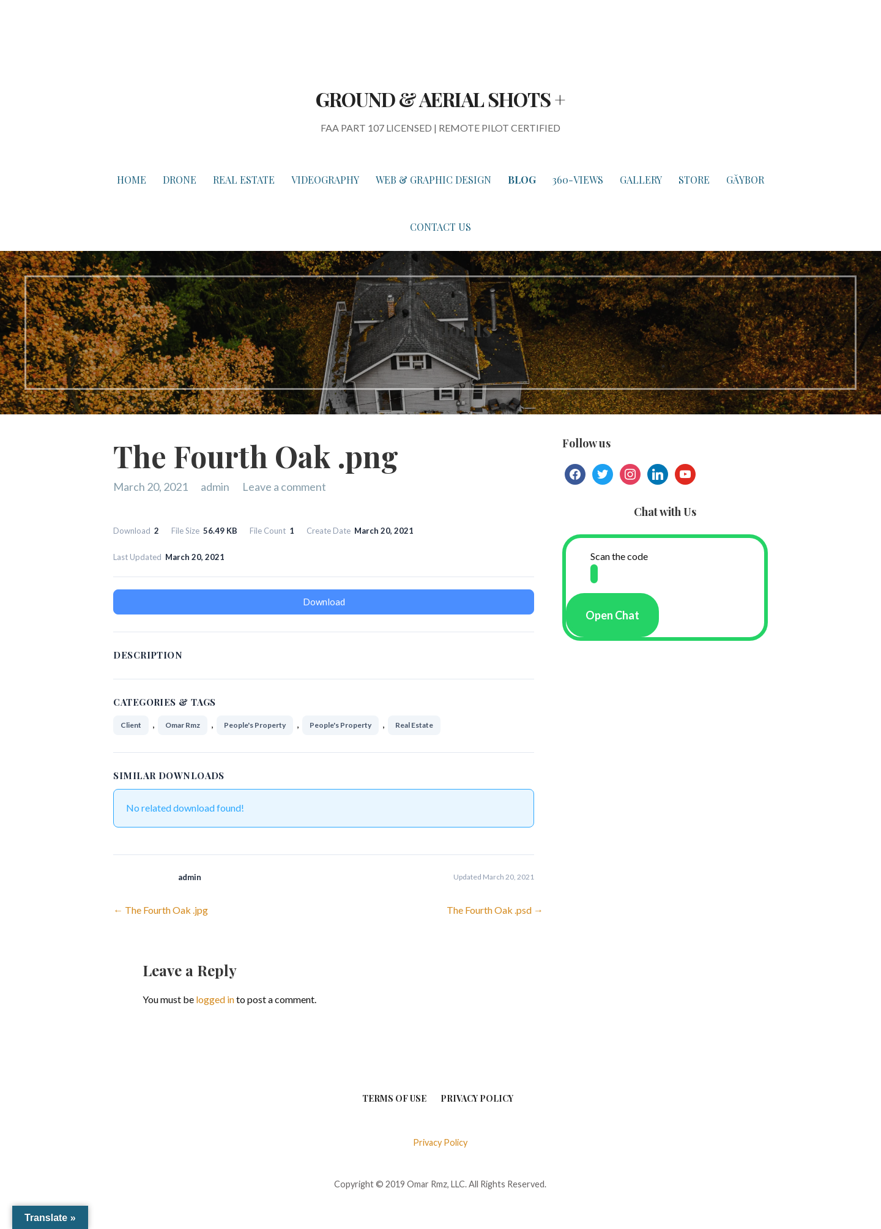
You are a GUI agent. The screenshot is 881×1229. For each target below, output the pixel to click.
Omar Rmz (182, 725)
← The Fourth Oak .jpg (160, 910)
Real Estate (414, 725)
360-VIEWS (577, 179)
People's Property (255, 725)
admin (215, 486)
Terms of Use (394, 1098)
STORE (694, 179)
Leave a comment (284, 486)
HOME (131, 179)
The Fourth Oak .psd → (495, 910)
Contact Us (440, 226)
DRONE (179, 179)
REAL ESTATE (244, 179)
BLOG (522, 179)
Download (324, 601)
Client (131, 725)
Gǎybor (745, 179)
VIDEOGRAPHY (325, 179)
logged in (215, 999)
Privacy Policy (477, 1098)
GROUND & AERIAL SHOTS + (440, 99)
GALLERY (641, 179)
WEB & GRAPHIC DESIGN (433, 179)
